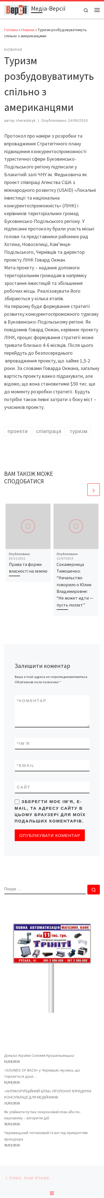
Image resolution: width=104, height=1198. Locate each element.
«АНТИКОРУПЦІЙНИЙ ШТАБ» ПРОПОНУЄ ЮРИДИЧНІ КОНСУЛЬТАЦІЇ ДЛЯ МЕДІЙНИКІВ (47, 1094)
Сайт (24, 787)
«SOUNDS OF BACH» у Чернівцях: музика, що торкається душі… (42, 1073)
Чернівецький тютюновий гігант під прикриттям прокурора (46, 1135)
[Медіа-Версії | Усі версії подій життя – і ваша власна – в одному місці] (16, 9)
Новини (27, 29)
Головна (11, 29)
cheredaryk (26, 121)
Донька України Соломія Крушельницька (39, 1055)
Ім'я (23, 743)
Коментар (32, 700)
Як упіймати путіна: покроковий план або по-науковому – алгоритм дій (42, 1114)
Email (26, 765)
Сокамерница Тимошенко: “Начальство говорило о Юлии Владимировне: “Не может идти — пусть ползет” (75, 584)
